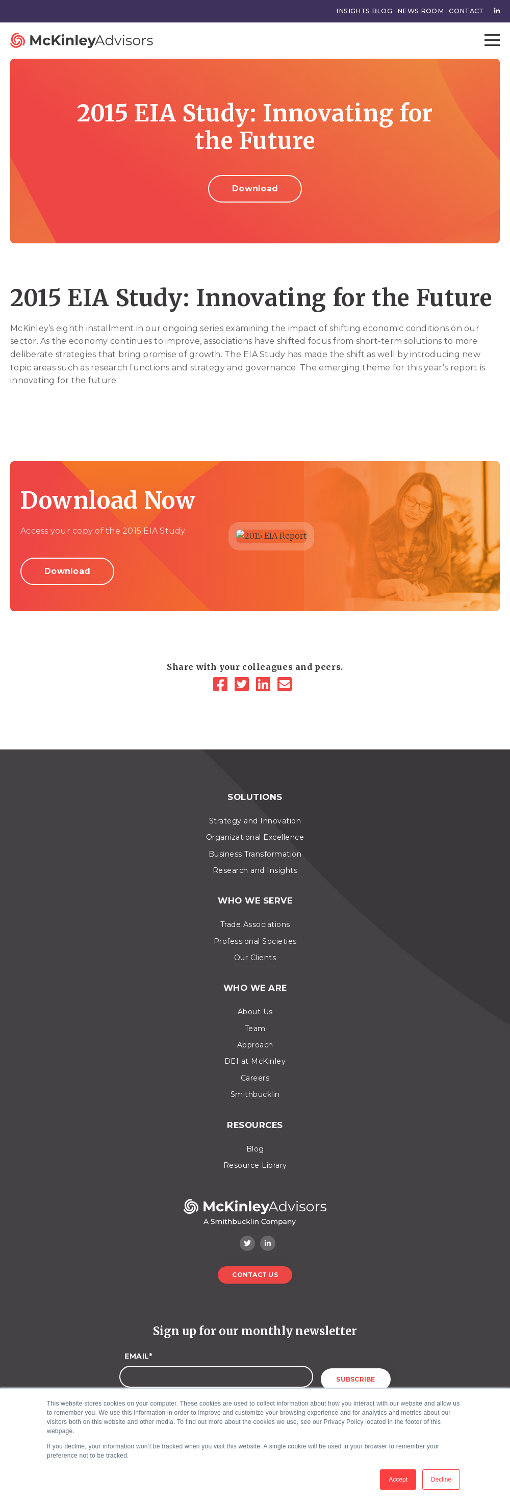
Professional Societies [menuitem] (255, 933)
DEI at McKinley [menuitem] (255, 1050)
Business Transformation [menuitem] (255, 850)
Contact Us (255, 1260)
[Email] (287, 685)
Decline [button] (441, 1479)
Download (255, 188)
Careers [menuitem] (255, 1067)
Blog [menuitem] (255, 1134)
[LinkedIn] (265, 685)
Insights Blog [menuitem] (369, 11)
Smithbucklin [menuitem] (255, 1083)
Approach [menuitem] (255, 1034)
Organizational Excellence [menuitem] (255, 833)
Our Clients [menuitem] (255, 950)
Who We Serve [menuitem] (255, 895)
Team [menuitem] (255, 1017)
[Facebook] (223, 685)
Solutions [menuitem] (255, 795)
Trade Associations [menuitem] (255, 917)
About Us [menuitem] (255, 1001)
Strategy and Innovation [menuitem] (255, 817)
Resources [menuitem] (255, 1112)
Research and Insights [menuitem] (255, 866)
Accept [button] (398, 1479)
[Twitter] (244, 685)
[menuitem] (494, 11)
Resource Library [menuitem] (255, 1150)
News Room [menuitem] (422, 11)
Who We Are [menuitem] (255, 979)
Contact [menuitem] (466, 11)
